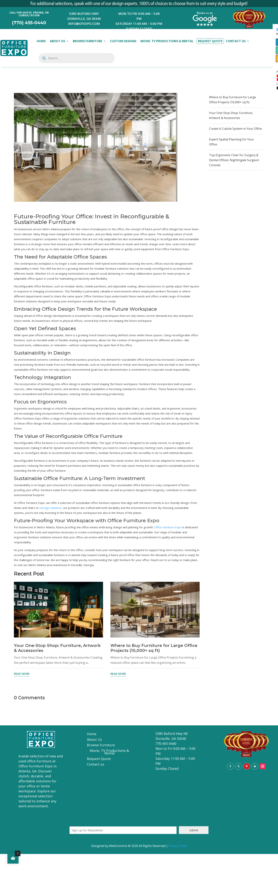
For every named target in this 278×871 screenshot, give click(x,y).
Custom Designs (123, 41)
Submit (193, 830)
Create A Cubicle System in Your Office (235, 129)
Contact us (95, 764)
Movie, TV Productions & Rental (166, 41)
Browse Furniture (87, 41)
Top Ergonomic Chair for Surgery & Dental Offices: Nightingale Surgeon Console (234, 160)
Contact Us (236, 41)
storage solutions (50, 508)
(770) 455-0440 (29, 22)
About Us (57, 41)
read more (21, 673)
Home (41, 41)
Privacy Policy (177, 846)
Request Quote (210, 41)
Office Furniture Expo (167, 527)
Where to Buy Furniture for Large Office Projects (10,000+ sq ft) (153, 648)
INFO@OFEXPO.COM (84, 23)
